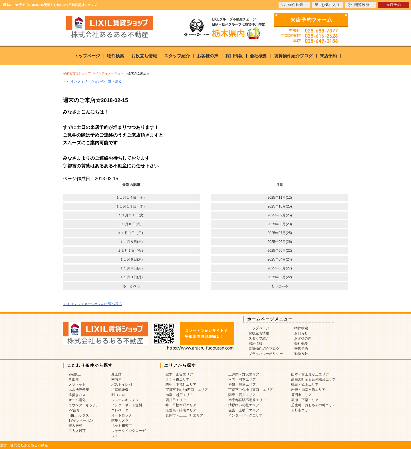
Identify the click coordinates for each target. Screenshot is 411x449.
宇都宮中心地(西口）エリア (187, 390)
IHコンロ (118, 395)
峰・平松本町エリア (181, 405)
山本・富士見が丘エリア (310, 374)
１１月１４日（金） (131, 198)
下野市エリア (301, 410)
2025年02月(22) (279, 277)
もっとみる (131, 286)
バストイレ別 (121, 385)
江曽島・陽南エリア (181, 410)
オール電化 (77, 400)
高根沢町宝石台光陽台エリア (313, 379)
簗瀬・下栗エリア (305, 400)
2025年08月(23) (279, 224)
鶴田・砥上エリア (305, 385)
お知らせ (301, 333)
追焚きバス (77, 395)
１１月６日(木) (131, 259)
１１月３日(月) (131, 277)
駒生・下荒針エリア (181, 385)
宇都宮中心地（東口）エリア (250, 390)
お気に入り (327, 5)
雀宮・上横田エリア (243, 410)
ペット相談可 (121, 426)
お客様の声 (207, 55)
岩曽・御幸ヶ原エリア (308, 390)
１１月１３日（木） (131, 206)
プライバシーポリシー (266, 354)
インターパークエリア (245, 415)
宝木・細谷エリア (179, 374)
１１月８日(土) (131, 242)
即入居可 (75, 426)
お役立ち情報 (144, 55)
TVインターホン (80, 420)
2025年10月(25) (279, 206)
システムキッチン (125, 400)
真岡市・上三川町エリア (184, 415)
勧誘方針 (301, 354)
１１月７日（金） (131, 251)
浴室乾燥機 (119, 390)
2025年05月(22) (279, 251)
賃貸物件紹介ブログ (293, 55)
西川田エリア (176, 400)
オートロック (121, 415)
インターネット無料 (126, 405)
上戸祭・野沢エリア (243, 374)
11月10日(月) (131, 224)
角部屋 (73, 379)
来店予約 (328, 55)
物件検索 (115, 55)
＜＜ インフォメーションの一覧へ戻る (92, 81)
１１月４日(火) (131, 268)
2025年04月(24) (279, 259)
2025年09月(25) (279, 215)
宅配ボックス (78, 415)
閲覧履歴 (358, 5)
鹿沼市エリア (301, 395)
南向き (116, 379)
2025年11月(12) (279, 198)
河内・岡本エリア (242, 379)
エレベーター (121, 410)
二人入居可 (77, 431)
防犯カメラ (119, 420)
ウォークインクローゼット (128, 433)
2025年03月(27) (279, 268)
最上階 (116, 374)
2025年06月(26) (279, 242)
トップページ (87, 55)
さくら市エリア (178, 379)
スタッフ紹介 (177, 55)
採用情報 (234, 55)
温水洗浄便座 (78, 390)
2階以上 (74, 374)
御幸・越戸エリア (179, 395)
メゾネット (77, 385)
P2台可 (74, 410)
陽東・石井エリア (242, 395)
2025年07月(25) (279, 233)
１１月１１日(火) (131, 215)
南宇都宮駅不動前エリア (247, 400)
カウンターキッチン (83, 405)
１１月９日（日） (131, 233)
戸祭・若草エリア (242, 385)
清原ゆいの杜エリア (243, 405)
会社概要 (258, 55)
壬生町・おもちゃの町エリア (313, 405)
